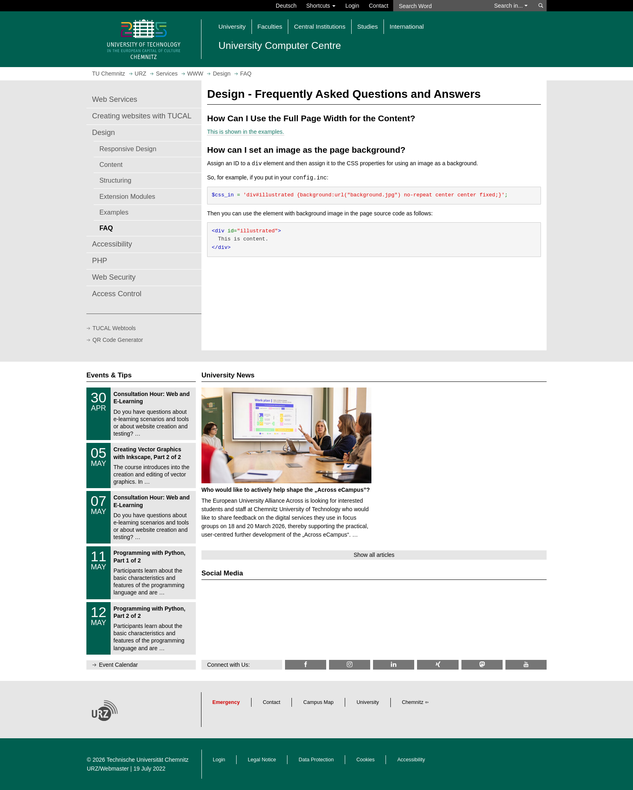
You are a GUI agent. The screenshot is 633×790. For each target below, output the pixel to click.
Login (352, 5)
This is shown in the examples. (245, 132)
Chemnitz (412, 702)
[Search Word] (439, 5)
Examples (113, 212)
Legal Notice (262, 760)
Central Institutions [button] (319, 26)
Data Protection (316, 760)
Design (103, 133)
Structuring (115, 180)
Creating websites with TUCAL (141, 116)
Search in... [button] (511, 5)
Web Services (114, 99)
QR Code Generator (117, 340)
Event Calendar (118, 664)
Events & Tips (109, 375)
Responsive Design (127, 148)
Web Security (114, 277)
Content (110, 164)
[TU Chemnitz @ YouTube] (526, 664)
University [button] (232, 26)
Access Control (116, 294)
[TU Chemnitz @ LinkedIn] (393, 664)
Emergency (226, 702)
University (367, 702)
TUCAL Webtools (114, 328)
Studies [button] (367, 26)
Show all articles (374, 555)
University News (227, 375)
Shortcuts (320, 5)
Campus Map (318, 702)
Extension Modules (127, 196)
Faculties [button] (270, 26)
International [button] (407, 26)
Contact (378, 5)
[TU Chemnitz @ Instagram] (349, 664)
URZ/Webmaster (108, 768)
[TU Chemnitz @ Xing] (437, 664)
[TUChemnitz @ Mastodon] (482, 664)
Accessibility (112, 244)
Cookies (365, 760)
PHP (99, 261)
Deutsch (286, 5)
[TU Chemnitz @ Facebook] (305, 664)
